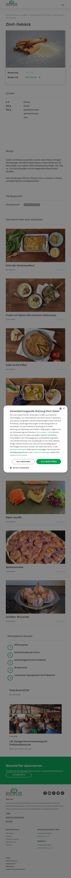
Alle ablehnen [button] (23, 461)
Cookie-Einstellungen (41, 452)
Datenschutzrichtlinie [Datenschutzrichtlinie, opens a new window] (18, 455)
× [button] (64, 408)
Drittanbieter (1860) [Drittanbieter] (44, 432)
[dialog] (36, 438)
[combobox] (60, 408)
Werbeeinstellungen (18, 449)
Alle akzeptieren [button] (49, 461)
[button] (19, 468)
